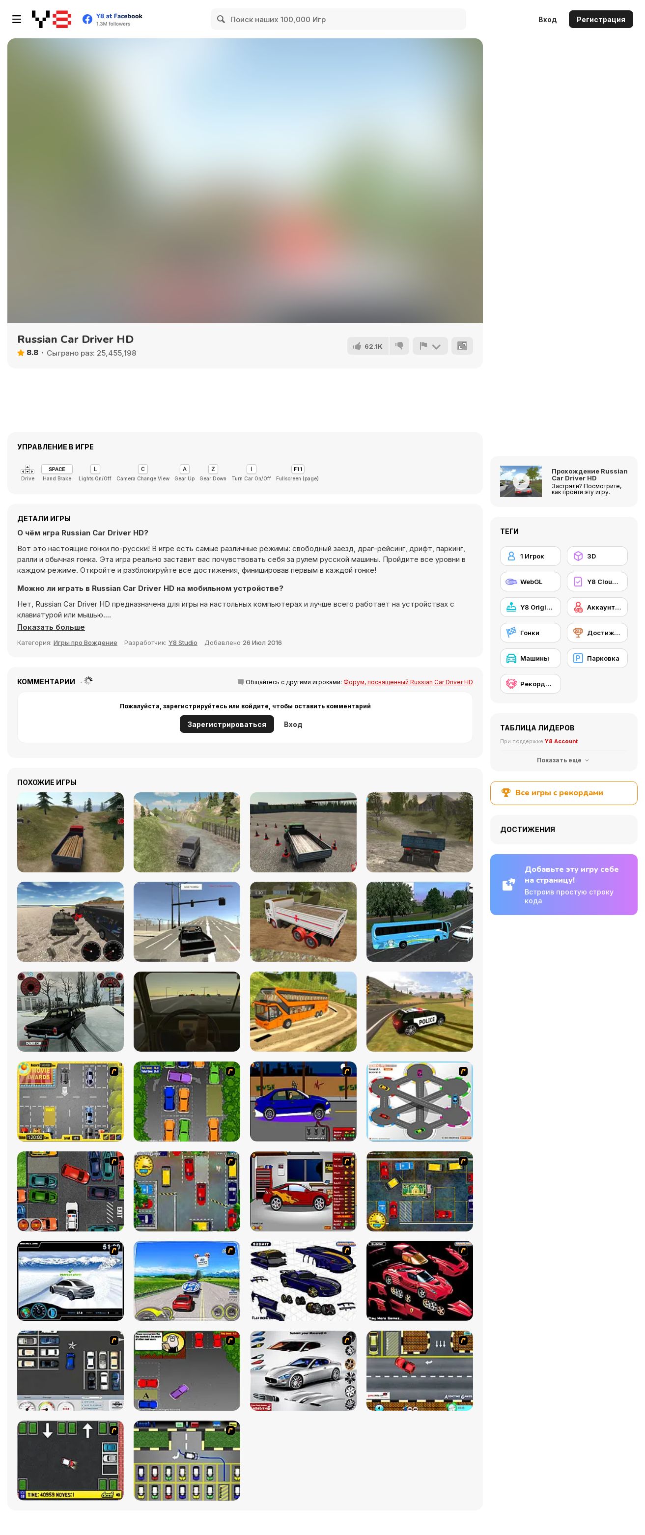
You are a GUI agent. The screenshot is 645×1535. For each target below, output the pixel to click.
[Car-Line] (187, 1461)
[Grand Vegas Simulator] (419, 1012)
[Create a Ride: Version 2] (303, 1191)
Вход (547, 19)
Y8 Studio (182, 642)
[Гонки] (530, 632)
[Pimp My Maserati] (303, 1371)
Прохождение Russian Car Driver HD (590, 474)
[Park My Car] (70, 1101)
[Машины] (530, 658)
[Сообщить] (430, 346)
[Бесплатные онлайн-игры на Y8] (51, 19)
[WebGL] (530, 581)
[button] (51, 627)
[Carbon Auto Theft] (70, 1191)
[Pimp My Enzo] (419, 1281)
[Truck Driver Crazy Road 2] (303, 832)
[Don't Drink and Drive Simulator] (187, 1012)
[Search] (221, 19)
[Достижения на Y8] (597, 632)
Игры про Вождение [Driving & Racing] (85, 642)
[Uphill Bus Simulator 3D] (303, 1012)
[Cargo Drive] (419, 832)
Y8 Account (561, 741)
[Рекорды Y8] (530, 684)
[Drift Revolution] (70, 1281)
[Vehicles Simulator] (70, 922)
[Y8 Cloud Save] (597, 581)
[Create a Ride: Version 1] (303, 1101)
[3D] (597, 556)
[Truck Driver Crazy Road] (70, 832)
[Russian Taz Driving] (70, 1012)
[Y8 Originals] (530, 607)
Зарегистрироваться (227, 724)
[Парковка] (597, 658)
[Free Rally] (187, 922)
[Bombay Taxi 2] (419, 1191)
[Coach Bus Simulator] (419, 922)
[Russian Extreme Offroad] (187, 832)
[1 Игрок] (530, 556)
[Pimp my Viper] (303, 1281)
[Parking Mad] (70, 1461)
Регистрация (601, 19)
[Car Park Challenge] (70, 1371)
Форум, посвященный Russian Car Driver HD (408, 682)
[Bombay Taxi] (187, 1191)
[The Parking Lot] (419, 1371)
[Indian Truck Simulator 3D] (303, 922)
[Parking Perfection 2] (187, 1101)
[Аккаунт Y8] (597, 607)
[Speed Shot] (187, 1281)
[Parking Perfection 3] (187, 1371)
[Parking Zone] (419, 1101)
